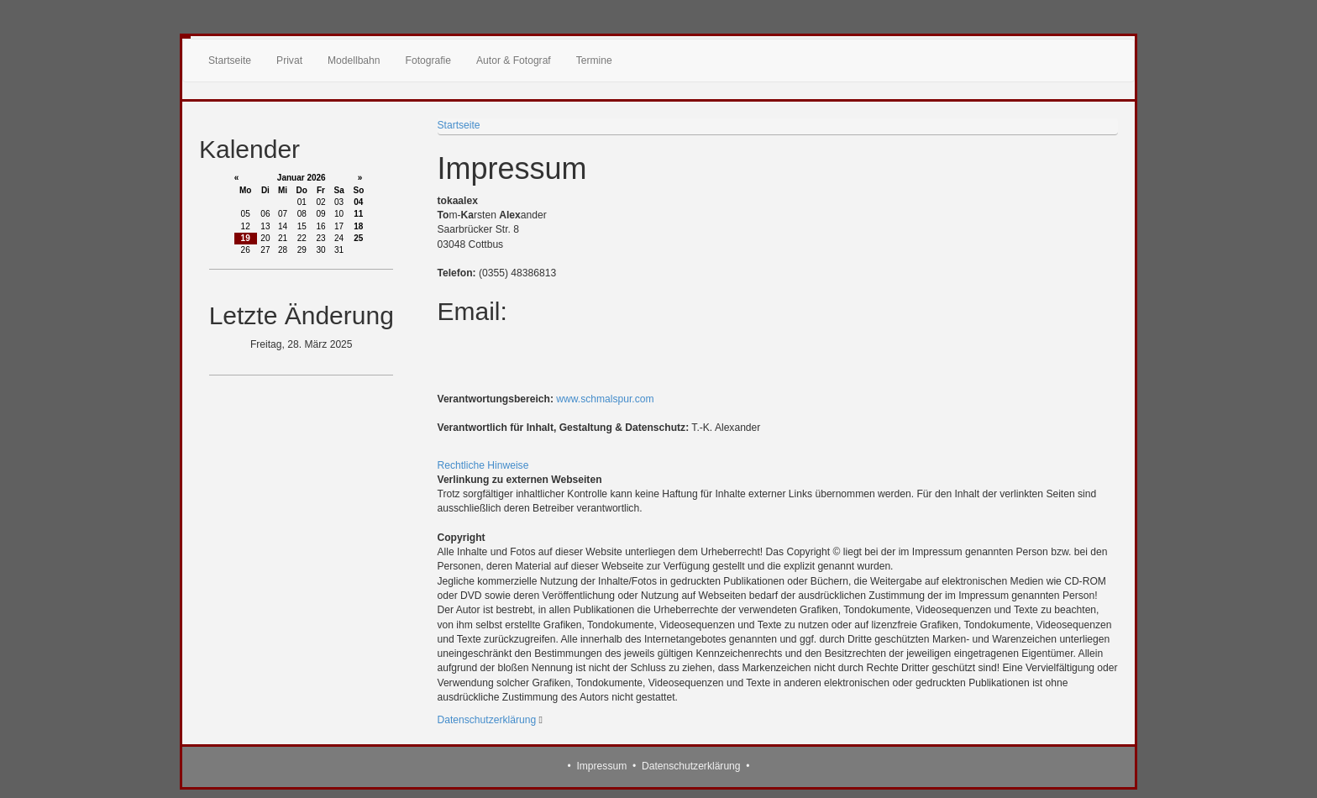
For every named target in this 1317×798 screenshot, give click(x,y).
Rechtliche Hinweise (483, 465)
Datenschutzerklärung (487, 720)
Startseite (229, 60)
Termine (594, 60)
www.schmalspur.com (604, 399)
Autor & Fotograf (513, 60)
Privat (289, 60)
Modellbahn (354, 60)
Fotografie (428, 60)
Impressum (601, 766)
